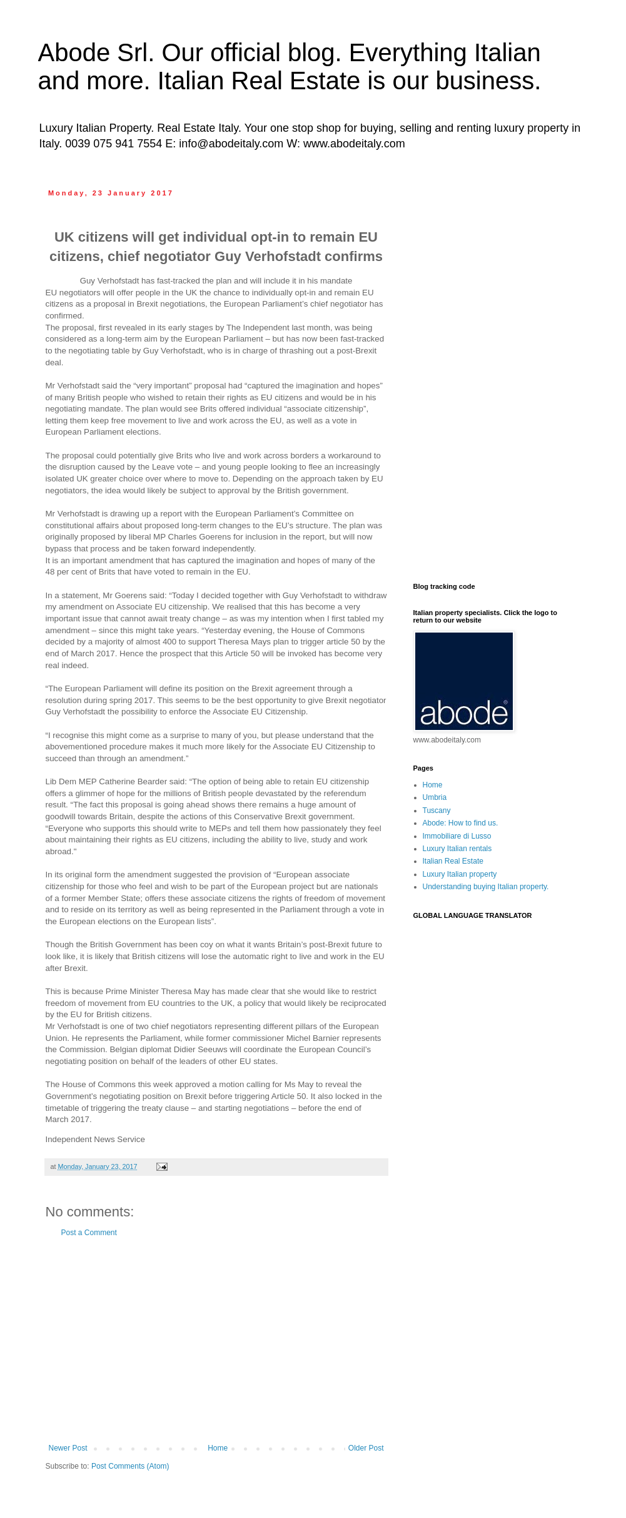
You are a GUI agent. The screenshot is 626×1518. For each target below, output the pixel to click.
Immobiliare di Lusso (457, 836)
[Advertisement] (216, 1340)
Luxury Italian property (460, 874)
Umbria (435, 797)
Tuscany (437, 810)
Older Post (366, 1448)
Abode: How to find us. (460, 823)
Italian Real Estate (453, 861)
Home (218, 1448)
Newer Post (68, 1448)
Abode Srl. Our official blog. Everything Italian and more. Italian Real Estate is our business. (290, 66)
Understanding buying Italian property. (486, 886)
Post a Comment (89, 1232)
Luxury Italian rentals (457, 848)
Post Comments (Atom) (130, 1466)
